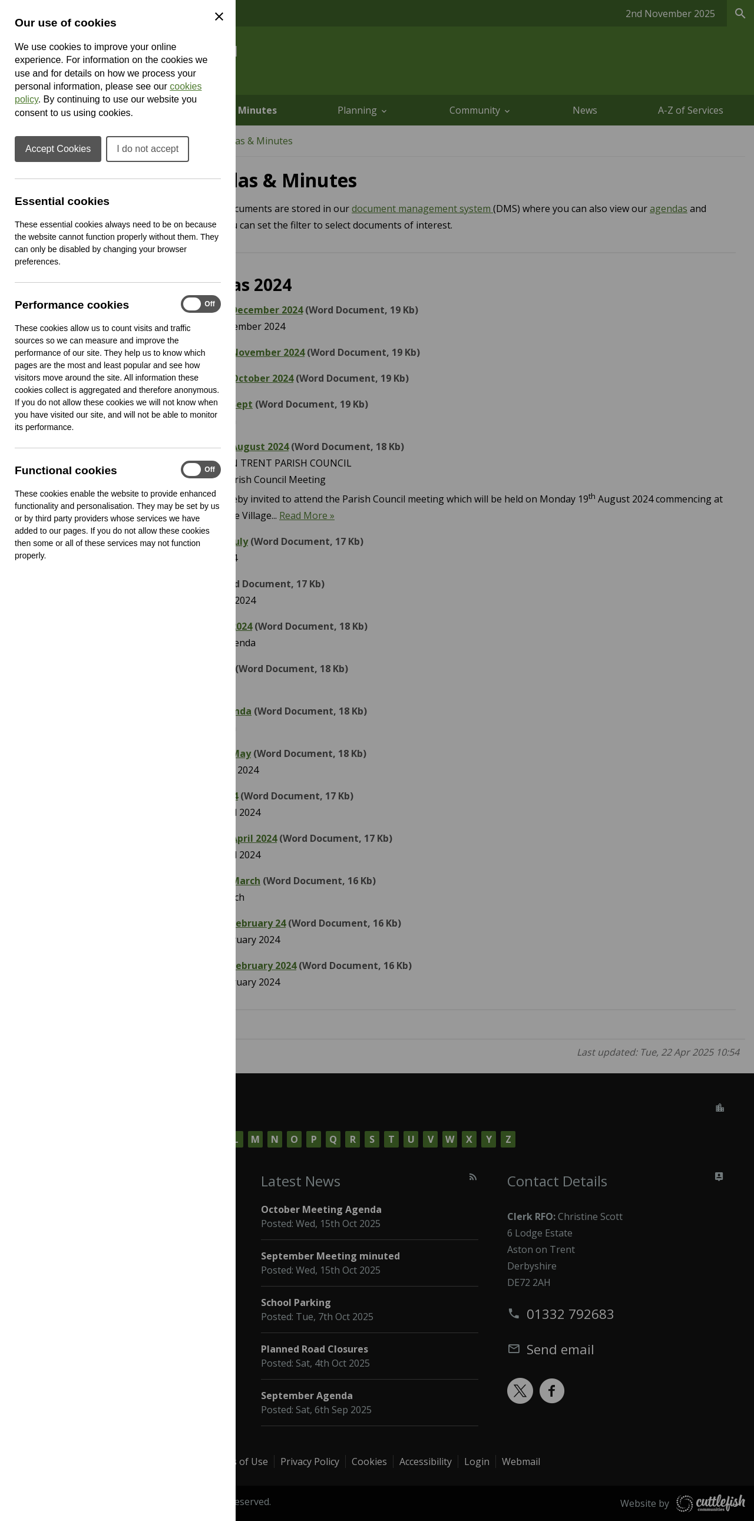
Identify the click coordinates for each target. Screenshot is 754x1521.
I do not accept (147, 149)
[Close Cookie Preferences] (219, 16)
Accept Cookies (58, 149)
